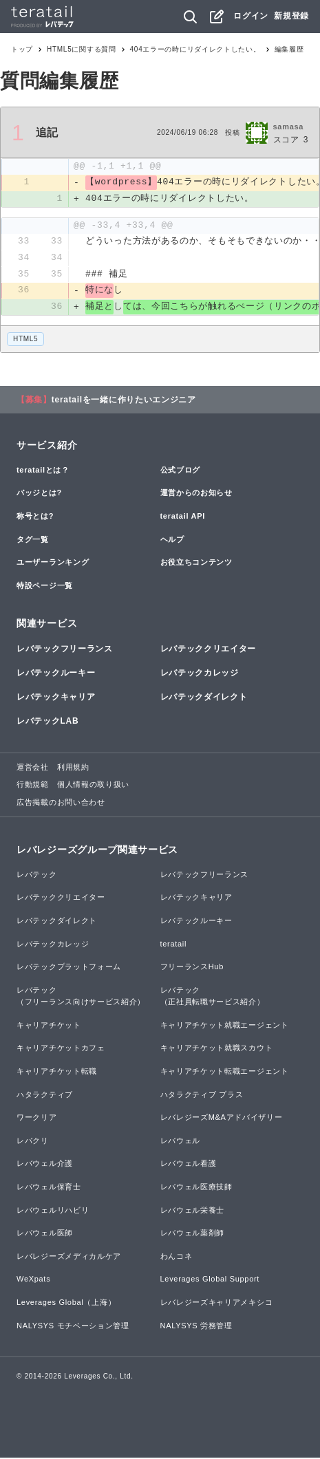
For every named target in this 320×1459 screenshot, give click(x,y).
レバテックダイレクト (204, 698)
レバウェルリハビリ (53, 1211)
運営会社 (33, 768)
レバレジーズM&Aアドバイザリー (221, 1118)
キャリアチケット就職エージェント (224, 1026)
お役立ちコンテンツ (196, 563)
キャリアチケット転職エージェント (224, 1072)
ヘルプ (172, 540)
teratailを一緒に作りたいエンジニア (124, 401)
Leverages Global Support (210, 1280)
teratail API (182, 517)
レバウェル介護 (45, 1164)
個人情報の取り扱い (93, 785)
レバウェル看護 (188, 1164)
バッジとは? (39, 494)
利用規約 (73, 768)
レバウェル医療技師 (196, 1188)
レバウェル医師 (45, 1234)
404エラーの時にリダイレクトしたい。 (195, 49)
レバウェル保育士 (49, 1188)
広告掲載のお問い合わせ (61, 803)
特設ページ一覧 (45, 587)
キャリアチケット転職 (57, 1072)
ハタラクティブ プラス (202, 1096)
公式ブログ (180, 471)
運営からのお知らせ (196, 494)
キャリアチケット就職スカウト (216, 1049)
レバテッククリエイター (208, 650)
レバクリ (33, 1142)
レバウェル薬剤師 (192, 1234)
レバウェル (180, 1142)
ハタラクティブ (45, 1096)
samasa (288, 126)
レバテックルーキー (56, 674)
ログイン (250, 16)
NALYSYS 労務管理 (196, 1326)
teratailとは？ (43, 471)
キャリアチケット (49, 1026)
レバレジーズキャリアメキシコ (216, 1303)
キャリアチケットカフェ (61, 1049)
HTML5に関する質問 (81, 49)
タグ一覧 (33, 540)
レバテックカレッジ (199, 674)
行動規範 (33, 785)
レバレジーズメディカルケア (69, 1257)
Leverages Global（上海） (66, 1303)
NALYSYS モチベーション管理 (73, 1326)
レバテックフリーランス (65, 650)
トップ (22, 49)
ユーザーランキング (53, 563)
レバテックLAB (47, 722)
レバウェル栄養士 (192, 1211)
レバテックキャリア (56, 698)
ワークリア (37, 1118)
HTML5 (25, 340)
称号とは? (35, 517)
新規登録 (291, 16)
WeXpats (33, 1280)
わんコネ (176, 1257)
